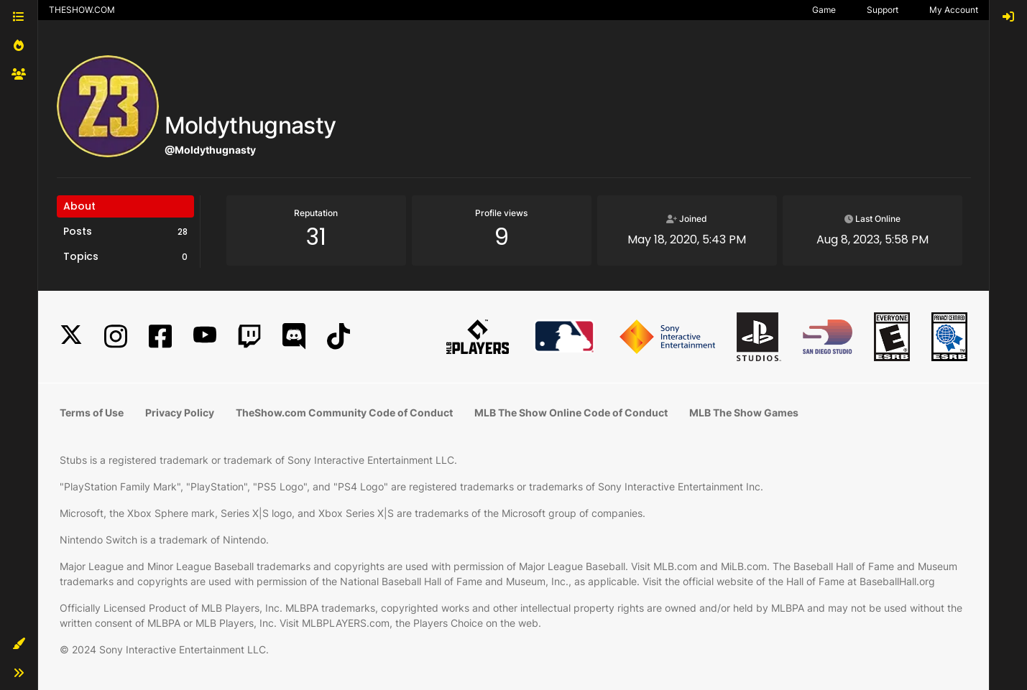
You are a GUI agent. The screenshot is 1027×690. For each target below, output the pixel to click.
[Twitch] (249, 336)
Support (882, 9)
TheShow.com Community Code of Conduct (344, 412)
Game (824, 9)
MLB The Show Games (743, 412)
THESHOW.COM (82, 9)
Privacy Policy (179, 412)
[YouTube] (204, 336)
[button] (19, 644)
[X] (71, 336)
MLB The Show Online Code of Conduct (571, 412)
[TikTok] (338, 336)
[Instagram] (115, 336)
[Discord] (293, 336)
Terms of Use (92, 412)
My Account (953, 9)
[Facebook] (160, 336)
